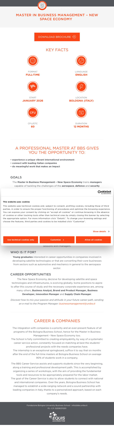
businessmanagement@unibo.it (77, 303)
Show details (99, 231)
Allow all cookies (93, 240)
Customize (57, 240)
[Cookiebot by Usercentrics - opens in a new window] (99, 192)
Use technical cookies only (20, 240)
